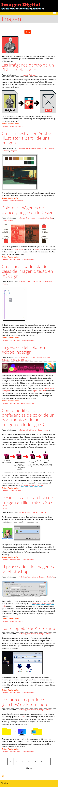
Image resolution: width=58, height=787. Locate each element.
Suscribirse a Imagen (2, 776)
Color (39, 148)
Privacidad (4, 783)
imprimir (35, 391)
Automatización (32, 577)
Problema (32, 75)
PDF (19, 75)
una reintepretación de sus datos (32, 485)
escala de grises (17, 249)
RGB (22, 360)
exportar (43, 391)
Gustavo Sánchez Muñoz (10, 124)
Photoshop (22, 577)
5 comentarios (15, 560)
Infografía (13, 151)
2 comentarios (15, 259)
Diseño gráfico (31, 148)
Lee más (5, 126)
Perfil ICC (29, 357)
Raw (53, 577)
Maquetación (47, 281)
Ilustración (5, 151)
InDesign (21, 218)
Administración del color (41, 357)
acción (23, 717)
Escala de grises (36, 218)
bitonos (36, 249)
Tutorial (51, 148)
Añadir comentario (16, 126)
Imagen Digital (21, 4)
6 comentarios (15, 340)
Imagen (25, 75)
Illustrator (21, 148)
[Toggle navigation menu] (54, 13)
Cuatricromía (15, 360)
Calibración (6, 360)
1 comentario (14, 403)
